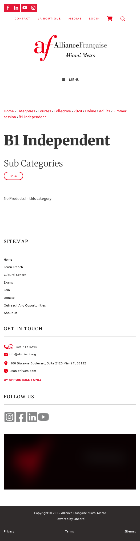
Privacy (9, 531)
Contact (22, 18)
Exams (8, 282)
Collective (62, 110)
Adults (104, 110)
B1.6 (13, 176)
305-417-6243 (20, 346)
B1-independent (32, 116)
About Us (10, 313)
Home (9, 110)
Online (90, 110)
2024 (78, 110)
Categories (26, 110)
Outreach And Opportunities (25, 305)
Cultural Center (15, 274)
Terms (69, 531)
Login (94, 18)
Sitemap (130, 531)
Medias (75, 18)
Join (7, 290)
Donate (9, 297)
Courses (44, 110)
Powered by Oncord (70, 518)
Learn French (13, 267)
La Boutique (49, 18)
